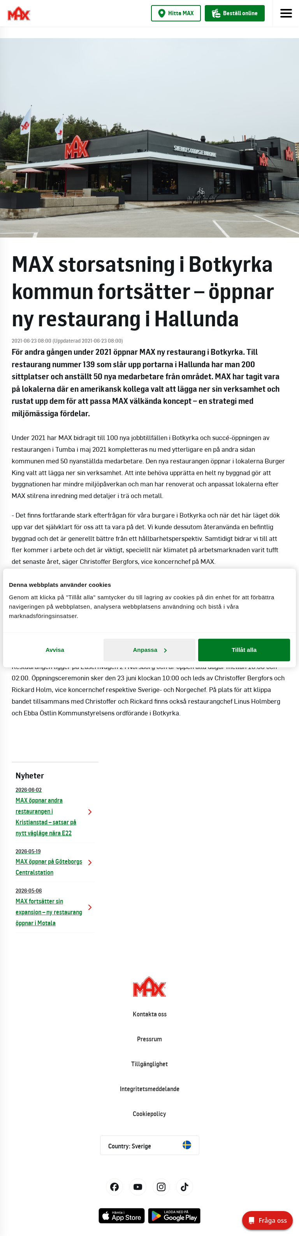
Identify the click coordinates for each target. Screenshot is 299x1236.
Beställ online (235, 13)
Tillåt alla (244, 649)
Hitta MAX (176, 13)
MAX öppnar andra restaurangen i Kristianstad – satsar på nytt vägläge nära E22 (55, 811)
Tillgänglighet (149, 1064)
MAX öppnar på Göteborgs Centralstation (55, 862)
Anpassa (150, 649)
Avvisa (55, 649)
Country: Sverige (149, 1145)
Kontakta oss (150, 1014)
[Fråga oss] (267, 1220)
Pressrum (149, 1039)
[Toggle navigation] (286, 13)
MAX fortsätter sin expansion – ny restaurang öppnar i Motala (55, 906)
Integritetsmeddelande (149, 1089)
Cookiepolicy (149, 1114)
